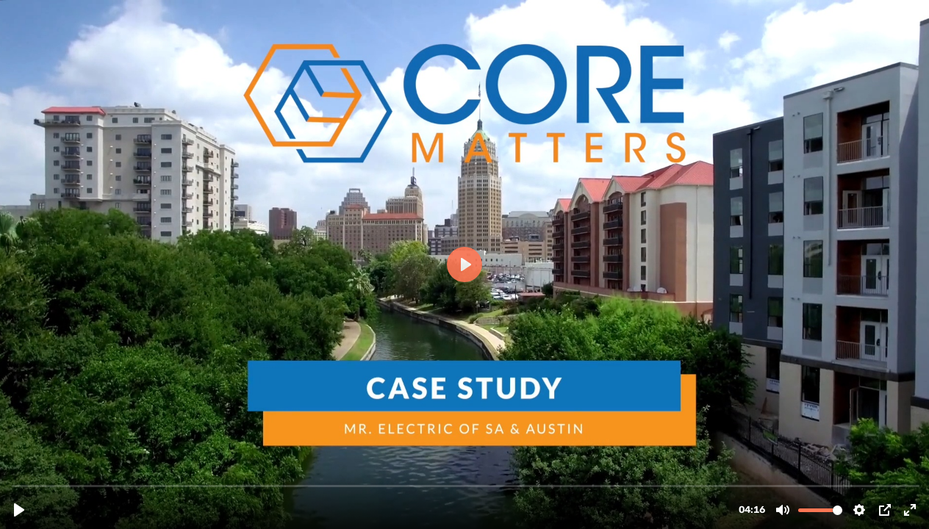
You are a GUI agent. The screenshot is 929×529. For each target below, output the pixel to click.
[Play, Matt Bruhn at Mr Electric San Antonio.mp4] (19, 510)
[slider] (466, 485)
